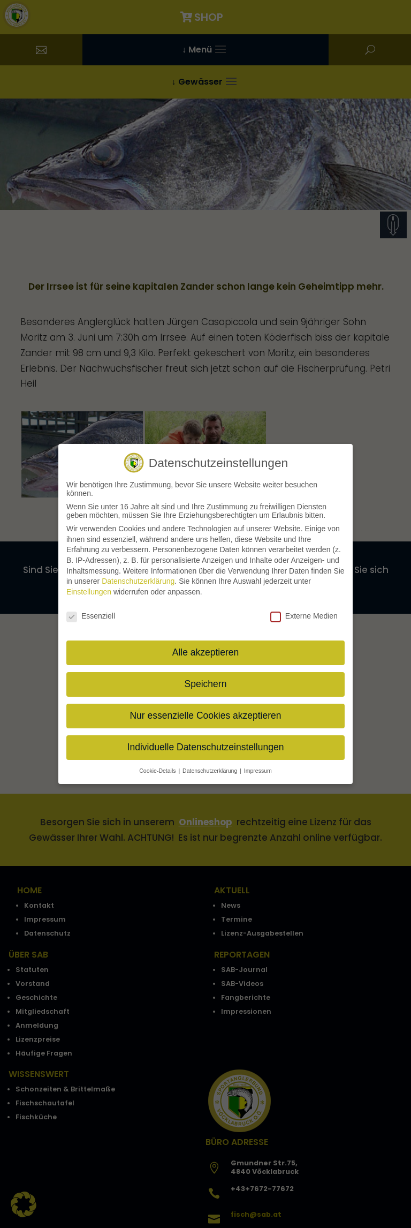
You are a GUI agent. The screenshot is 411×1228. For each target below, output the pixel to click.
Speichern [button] (206, 682)
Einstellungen (88, 590)
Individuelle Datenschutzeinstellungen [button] (205, 746)
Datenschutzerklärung (138, 580)
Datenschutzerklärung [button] (210, 769)
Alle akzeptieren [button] (205, 651)
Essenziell (90, 614)
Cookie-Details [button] (158, 769)
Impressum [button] (258, 769)
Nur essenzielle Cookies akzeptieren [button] (205, 714)
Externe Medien (304, 614)
